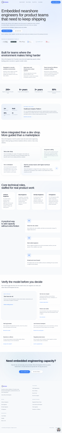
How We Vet (34, 2)
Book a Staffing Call (55, 2)
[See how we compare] (56, 168)
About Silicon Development (6, 394)
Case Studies (40, 2)
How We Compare (35, 395)
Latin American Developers (37, 404)
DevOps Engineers (4, 406)
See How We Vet (18, 30)
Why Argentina (35, 406)
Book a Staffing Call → (7, 30)
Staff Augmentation (35, 388)
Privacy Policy (51, 427)
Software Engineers (4, 402)
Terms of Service (58, 427)
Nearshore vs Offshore (36, 409)
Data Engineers (4, 404)
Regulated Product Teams (36, 402)
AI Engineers (3, 409)
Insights (2, 418)
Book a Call (3, 420)
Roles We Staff (22, 2)
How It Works (28, 2)
